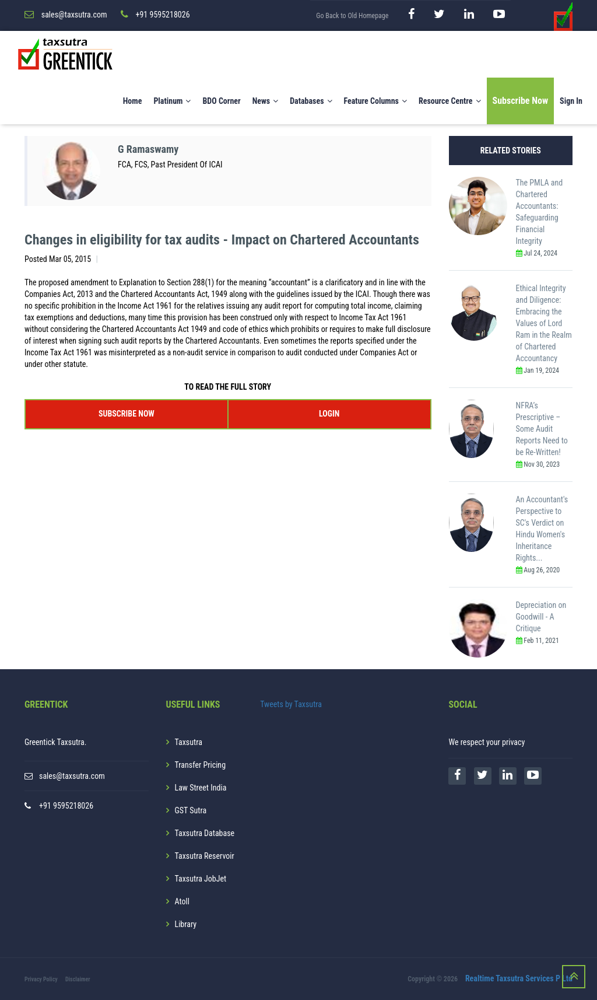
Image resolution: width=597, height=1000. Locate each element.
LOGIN (329, 413)
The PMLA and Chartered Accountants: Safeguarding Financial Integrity (539, 212)
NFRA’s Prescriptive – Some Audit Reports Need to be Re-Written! (542, 429)
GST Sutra (191, 810)
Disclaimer (77, 979)
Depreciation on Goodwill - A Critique (541, 616)
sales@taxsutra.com (72, 776)
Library (186, 924)
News (265, 101)
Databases (311, 101)
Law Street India (201, 787)
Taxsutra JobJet (201, 878)
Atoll (182, 901)
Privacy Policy (41, 979)
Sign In (571, 101)
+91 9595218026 (66, 805)
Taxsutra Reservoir (204, 856)
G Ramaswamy (148, 149)
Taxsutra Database (205, 833)
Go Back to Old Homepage (352, 16)
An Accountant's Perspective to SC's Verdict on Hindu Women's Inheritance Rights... (542, 528)
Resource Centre (450, 101)
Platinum (172, 101)
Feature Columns (375, 101)
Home (132, 101)
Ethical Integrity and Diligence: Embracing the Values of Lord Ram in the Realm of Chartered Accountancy (544, 323)
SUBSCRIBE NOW (126, 413)
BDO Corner (221, 101)
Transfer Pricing (200, 765)
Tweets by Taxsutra (291, 704)
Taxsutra (188, 742)
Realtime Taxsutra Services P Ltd (519, 978)
